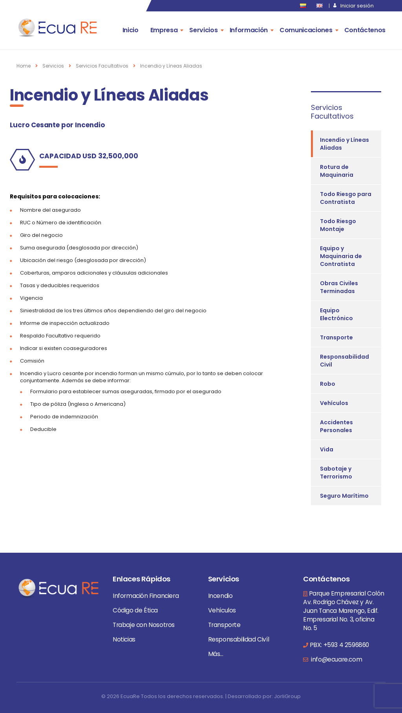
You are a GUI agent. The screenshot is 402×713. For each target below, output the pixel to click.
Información (249, 30)
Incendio (220, 596)
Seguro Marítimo (344, 496)
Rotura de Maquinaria (336, 171)
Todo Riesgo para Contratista (345, 198)
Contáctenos (365, 30)
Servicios (203, 30)
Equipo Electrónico (336, 314)
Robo (327, 384)
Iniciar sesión (357, 5)
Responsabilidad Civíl (238, 639)
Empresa (164, 30)
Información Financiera (146, 596)
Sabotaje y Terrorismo (336, 472)
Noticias (124, 639)
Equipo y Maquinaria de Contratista (341, 256)
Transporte (336, 337)
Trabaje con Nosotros (144, 625)
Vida (326, 449)
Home (23, 65)
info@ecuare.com (336, 659)
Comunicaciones (306, 30)
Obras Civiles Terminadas (339, 287)
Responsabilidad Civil (344, 360)
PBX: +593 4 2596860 (339, 645)
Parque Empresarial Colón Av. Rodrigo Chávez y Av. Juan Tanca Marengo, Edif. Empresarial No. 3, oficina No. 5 (343, 610)
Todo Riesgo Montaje (338, 225)
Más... (215, 654)
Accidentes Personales (336, 426)
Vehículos (334, 403)
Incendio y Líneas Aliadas (344, 144)
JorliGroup (287, 696)
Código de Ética (135, 610)
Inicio (130, 30)
